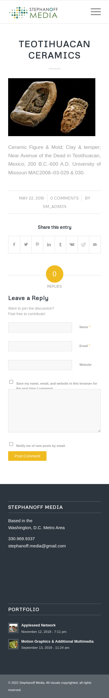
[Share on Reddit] (83, 244)
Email (84, 345)
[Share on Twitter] (26, 244)
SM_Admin (54, 206)
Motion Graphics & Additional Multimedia (57, 641)
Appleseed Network (38, 625)
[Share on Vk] (72, 244)
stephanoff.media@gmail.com (37, 545)
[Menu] (93, 11)
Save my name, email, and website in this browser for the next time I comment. (56, 386)
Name (84, 327)
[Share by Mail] (95, 244)
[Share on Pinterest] (37, 244)
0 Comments (64, 197)
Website (85, 364)
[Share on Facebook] (14, 244)
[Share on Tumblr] (60, 244)
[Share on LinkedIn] (49, 244)
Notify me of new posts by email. (41, 445)
